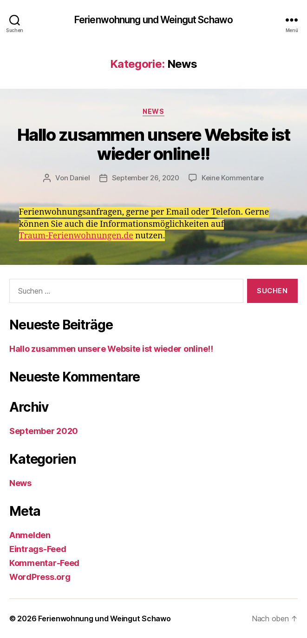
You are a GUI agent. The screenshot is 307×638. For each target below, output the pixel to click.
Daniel (80, 177)
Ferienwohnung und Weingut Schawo (153, 20)
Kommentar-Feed (44, 563)
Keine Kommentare (233, 177)
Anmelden (30, 535)
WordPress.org (40, 577)
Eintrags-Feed (37, 549)
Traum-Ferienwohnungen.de (76, 235)
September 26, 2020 (145, 177)
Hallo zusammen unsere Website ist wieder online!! (153, 144)
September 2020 (43, 431)
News (153, 111)
